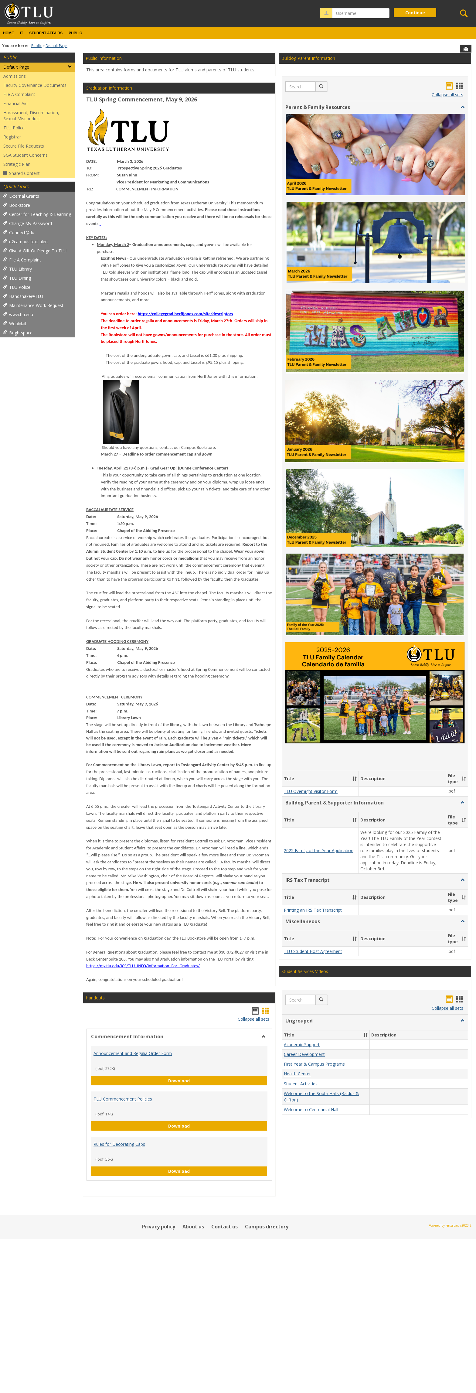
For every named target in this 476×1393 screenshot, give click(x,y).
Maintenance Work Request (33, 305)
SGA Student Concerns (25, 155)
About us (193, 1226)
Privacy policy (158, 1226)
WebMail (14, 323)
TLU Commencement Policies (122, 1099)
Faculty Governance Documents (34, 85)
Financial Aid (15, 103)
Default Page (56, 45)
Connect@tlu (18, 232)
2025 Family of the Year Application (318, 850)
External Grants (21, 196)
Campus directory (266, 1226)
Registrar (12, 137)
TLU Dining (17, 278)
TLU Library (17, 269)
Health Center (297, 1074)
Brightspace (17, 333)
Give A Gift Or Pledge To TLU (34, 251)
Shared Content (21, 173)
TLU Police (14, 128)
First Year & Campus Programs (314, 1064)
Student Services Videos (304, 971)
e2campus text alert (25, 241)
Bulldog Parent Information (308, 58)
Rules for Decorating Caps (119, 1144)
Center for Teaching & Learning (37, 214)
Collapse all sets (253, 1019)
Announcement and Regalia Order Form (132, 1053)
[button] (321, 86)
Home (8, 33)
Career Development (304, 1054)
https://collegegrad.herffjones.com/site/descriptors (185, 313)
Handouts (95, 998)
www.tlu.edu (18, 314)
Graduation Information (109, 88)
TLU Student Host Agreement (313, 951)
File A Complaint (19, 94)
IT (21, 33)
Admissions (14, 76)
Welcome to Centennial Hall (311, 1110)
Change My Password (27, 223)
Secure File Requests (23, 146)
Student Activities (301, 1084)
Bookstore (16, 205)
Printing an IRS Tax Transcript (313, 910)
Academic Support (302, 1044)
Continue (415, 12)
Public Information (104, 58)
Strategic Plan (16, 164)
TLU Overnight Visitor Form (311, 791)
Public (75, 33)
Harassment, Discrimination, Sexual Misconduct (31, 115)
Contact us (224, 1226)
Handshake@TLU (23, 296)
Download (217, 1080)
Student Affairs (46, 33)
